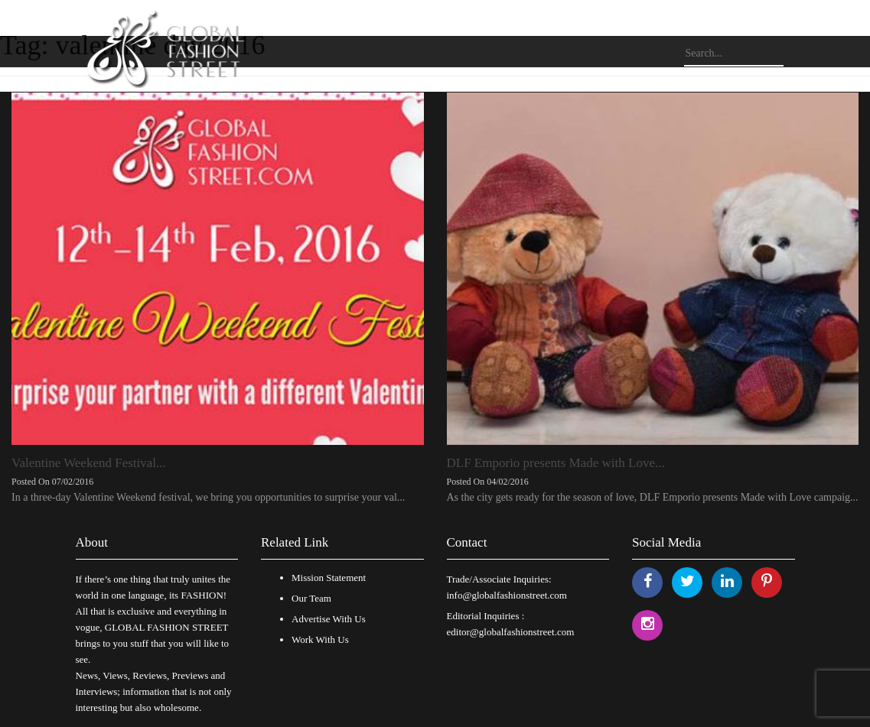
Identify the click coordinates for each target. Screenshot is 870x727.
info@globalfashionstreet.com (507, 595)
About (92, 542)
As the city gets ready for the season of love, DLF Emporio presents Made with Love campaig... (653, 497)
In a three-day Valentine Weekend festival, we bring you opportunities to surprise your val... (208, 497)
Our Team (311, 598)
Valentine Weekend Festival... (88, 463)
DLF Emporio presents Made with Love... (556, 463)
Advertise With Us (329, 619)
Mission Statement (329, 577)
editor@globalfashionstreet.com (511, 632)
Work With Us (320, 639)
